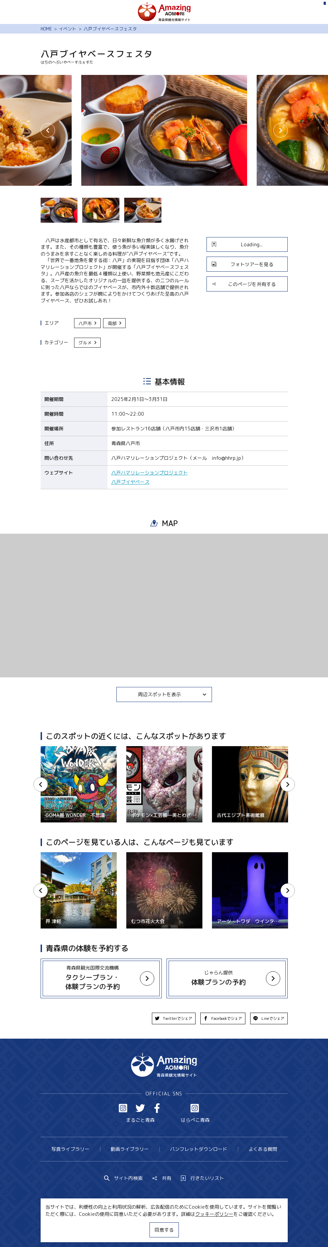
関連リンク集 (227, 1229)
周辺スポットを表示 (172, 694)
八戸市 (88, 323)
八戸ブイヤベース (130, 482)
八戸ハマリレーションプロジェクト (149, 472)
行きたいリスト (202, 1178)
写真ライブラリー (70, 1149)
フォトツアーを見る (242, 264)
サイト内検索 (123, 1178)
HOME (46, 28)
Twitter (140, 1108)
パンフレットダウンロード (198, 1149)
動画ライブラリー (130, 1149)
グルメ (88, 342)
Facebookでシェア (223, 1018)
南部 (115, 323)
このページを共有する (244, 284)
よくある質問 (262, 1149)
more (97, 972)
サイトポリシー (186, 1229)
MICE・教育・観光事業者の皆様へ (123, 1229)
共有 (161, 1178)
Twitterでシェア (173, 1018)
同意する (164, 1229)
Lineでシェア (269, 1018)
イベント (67, 28)
